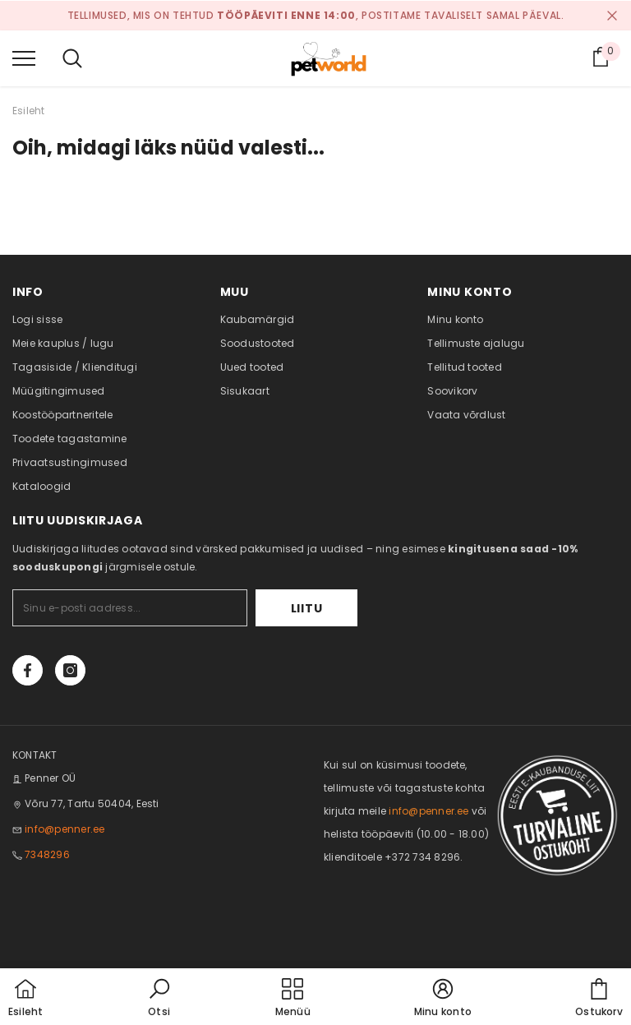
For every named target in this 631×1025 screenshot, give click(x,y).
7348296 (47, 854)
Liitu (307, 608)
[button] (159, 999)
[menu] (23, 57)
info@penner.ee (64, 829)
